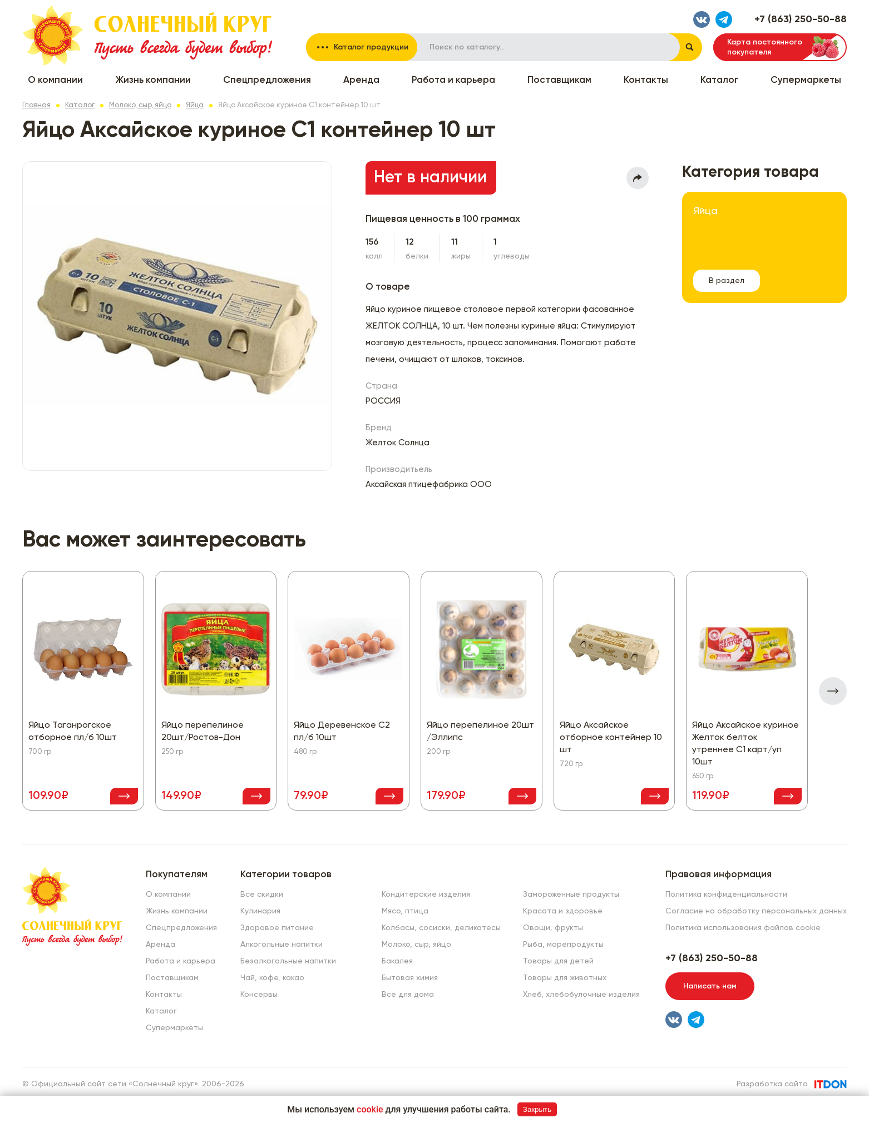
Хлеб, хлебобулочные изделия (581, 994)
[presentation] (833, 691)
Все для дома (408, 994)
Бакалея (397, 961)
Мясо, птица (405, 911)
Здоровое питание (277, 928)
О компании (55, 80)
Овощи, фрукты (553, 928)
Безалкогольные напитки (288, 961)
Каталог (719, 80)
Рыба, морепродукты (563, 944)
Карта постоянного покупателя (764, 47)
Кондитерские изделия (426, 894)
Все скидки (261, 894)
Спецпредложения (267, 80)
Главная (36, 105)
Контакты (646, 80)
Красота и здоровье (563, 911)
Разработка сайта (772, 1084)
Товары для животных (564, 978)
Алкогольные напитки (281, 944)
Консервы (259, 994)
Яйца (195, 105)
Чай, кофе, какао (272, 978)
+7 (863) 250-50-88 (800, 19)
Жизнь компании (153, 80)
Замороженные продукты (571, 894)
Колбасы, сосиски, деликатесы (441, 928)
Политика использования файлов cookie (743, 928)
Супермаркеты (806, 80)
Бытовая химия (410, 978)
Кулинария (260, 911)
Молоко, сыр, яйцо (140, 105)
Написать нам (710, 986)
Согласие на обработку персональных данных (756, 911)
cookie (370, 1109)
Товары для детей (558, 961)
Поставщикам (559, 80)
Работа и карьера (453, 80)
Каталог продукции (371, 47)
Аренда (361, 80)
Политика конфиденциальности (726, 894)
